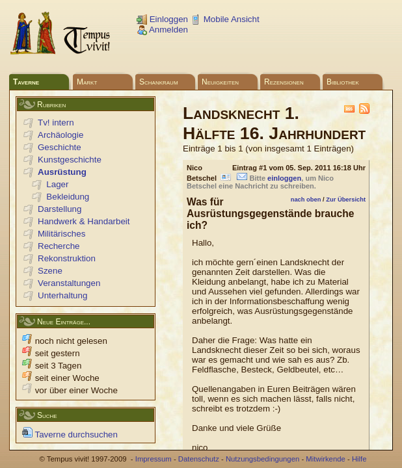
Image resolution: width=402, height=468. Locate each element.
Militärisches (61, 234)
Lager (57, 184)
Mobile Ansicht (225, 19)
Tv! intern (56, 122)
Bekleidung (67, 197)
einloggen (284, 178)
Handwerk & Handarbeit (84, 221)
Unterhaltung (62, 295)
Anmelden (162, 29)
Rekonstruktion (67, 258)
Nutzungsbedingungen (262, 459)
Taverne (26, 81)
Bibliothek (343, 81)
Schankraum (158, 81)
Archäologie (60, 135)
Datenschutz (198, 459)
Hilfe (359, 459)
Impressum (153, 459)
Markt (87, 81)
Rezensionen (284, 81)
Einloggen (162, 19)
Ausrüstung (62, 172)
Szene (50, 271)
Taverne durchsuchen (70, 434)
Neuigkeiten (220, 81)
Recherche (58, 246)
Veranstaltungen (69, 283)
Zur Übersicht (346, 199)
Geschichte (59, 147)
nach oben (306, 199)
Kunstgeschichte (69, 159)
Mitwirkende (325, 459)
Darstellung (59, 209)
